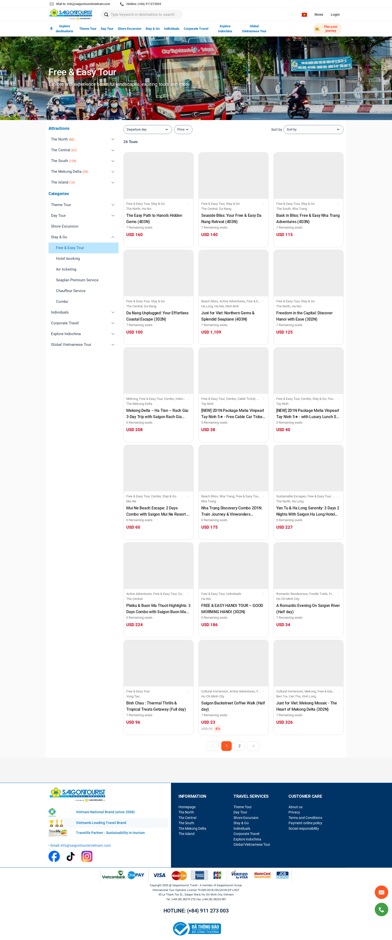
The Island (186, 834)
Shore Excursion (129, 29)
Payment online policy (305, 823)
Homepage (187, 807)
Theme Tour (87, 29)
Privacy (294, 812)
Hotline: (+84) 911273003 (140, 4)
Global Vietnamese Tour (254, 28)
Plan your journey (326, 29)
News (318, 15)
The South (186, 823)
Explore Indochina (225, 28)
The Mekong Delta (192, 828)
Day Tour (107, 29)
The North (186, 812)
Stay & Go (153, 29)
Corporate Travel (196, 29)
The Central (187, 818)
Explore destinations (61, 28)
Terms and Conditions (305, 818)
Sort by (276, 130)
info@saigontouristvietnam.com (85, 845)
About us (295, 807)
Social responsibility (303, 828)
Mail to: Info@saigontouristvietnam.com (80, 4)
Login (335, 15)
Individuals (172, 29)
